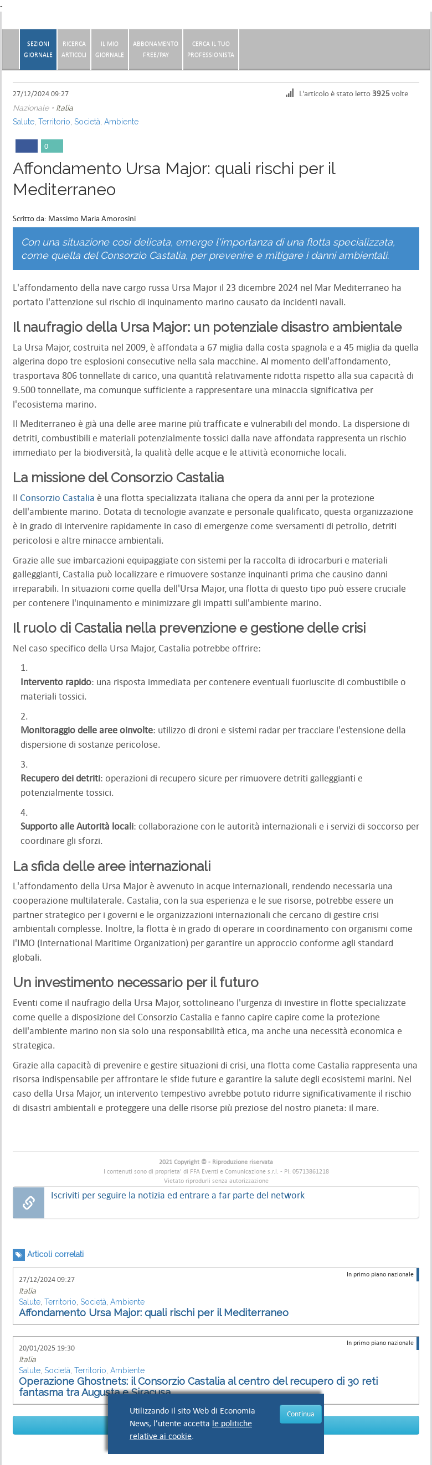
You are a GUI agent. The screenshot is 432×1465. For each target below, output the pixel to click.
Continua (301, 1414)
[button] (424, 45)
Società (87, 121)
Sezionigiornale (38, 49)
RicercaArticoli (73, 49)
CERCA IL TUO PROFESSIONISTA (210, 49)
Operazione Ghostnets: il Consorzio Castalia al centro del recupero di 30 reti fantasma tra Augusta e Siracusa (198, 1386)
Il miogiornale (109, 49)
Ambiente (121, 121)
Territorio (54, 121)
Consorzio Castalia (57, 498)
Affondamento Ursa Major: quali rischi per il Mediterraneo (154, 1312)
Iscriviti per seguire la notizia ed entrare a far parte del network (178, 1195)
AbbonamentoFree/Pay (155, 49)
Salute (23, 121)
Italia (64, 107)
